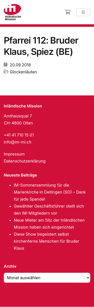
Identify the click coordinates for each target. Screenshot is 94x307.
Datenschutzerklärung (25, 161)
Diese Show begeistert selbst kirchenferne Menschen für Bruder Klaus (46, 241)
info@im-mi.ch (17, 141)
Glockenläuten (23, 71)
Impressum (14, 154)
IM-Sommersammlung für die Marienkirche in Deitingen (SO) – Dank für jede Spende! (50, 192)
